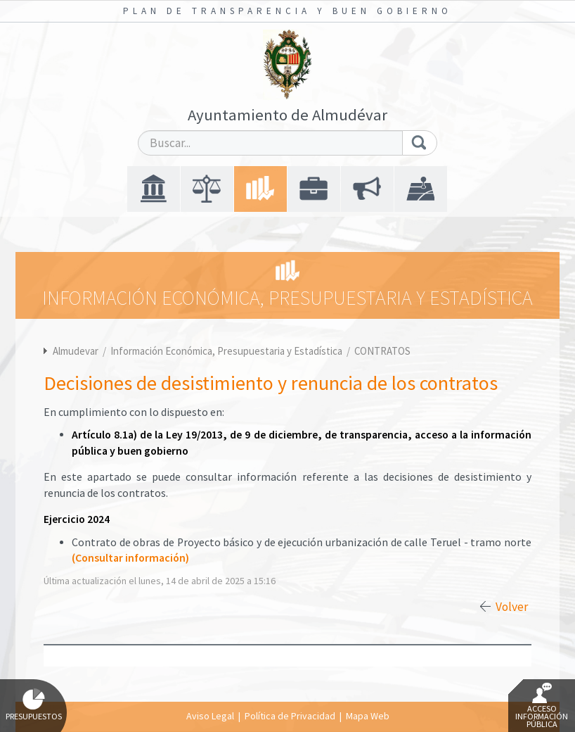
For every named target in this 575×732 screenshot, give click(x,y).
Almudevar (75, 351)
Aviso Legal (210, 715)
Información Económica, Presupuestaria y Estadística (227, 351)
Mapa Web (367, 715)
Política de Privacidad (290, 715)
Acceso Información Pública (541, 706)
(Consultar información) (130, 557)
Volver (512, 606)
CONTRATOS (382, 351)
